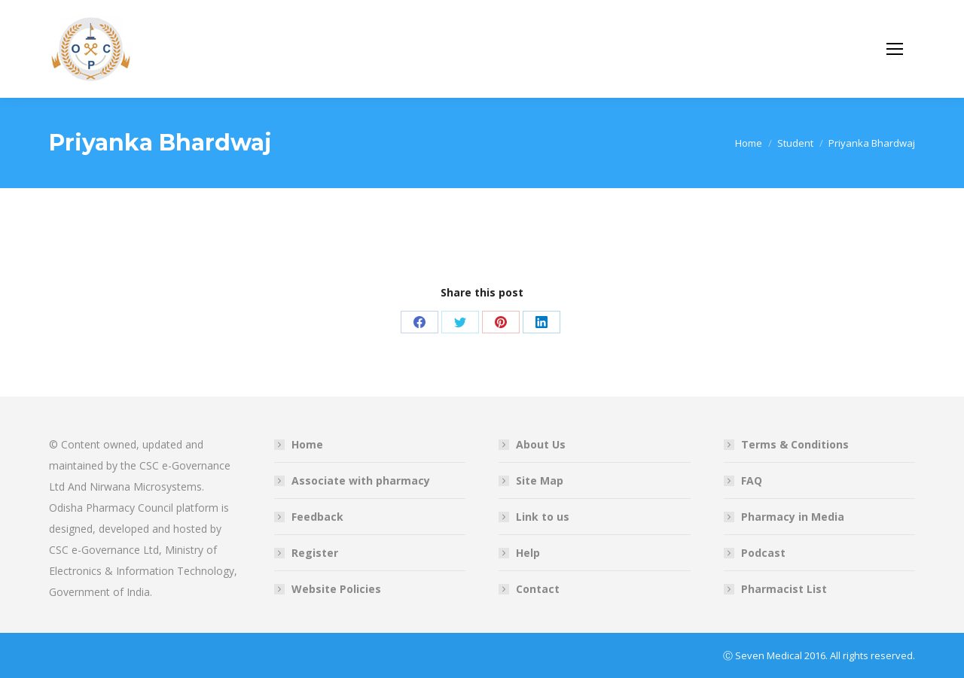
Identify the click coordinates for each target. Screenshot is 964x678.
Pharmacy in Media (792, 516)
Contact (538, 589)
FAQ (751, 480)
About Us (541, 444)
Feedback (317, 516)
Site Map (539, 480)
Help (528, 553)
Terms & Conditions (795, 444)
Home (307, 444)
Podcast (763, 553)
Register (314, 553)
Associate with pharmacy (360, 480)
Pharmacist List (784, 589)
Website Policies (336, 589)
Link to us (542, 516)
